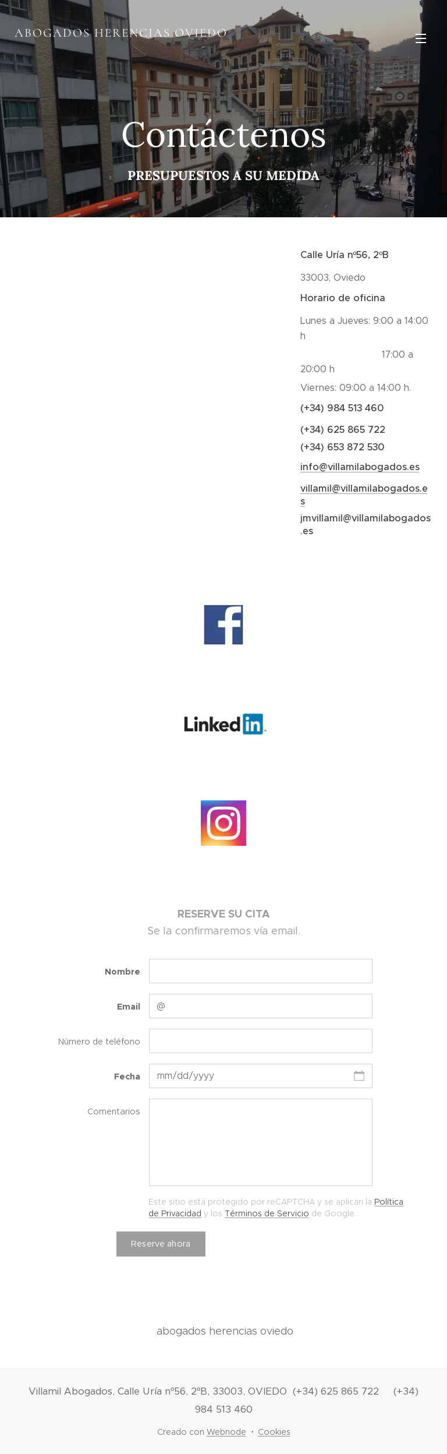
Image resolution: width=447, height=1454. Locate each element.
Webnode (226, 1432)
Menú (421, 38)
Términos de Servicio (267, 1213)
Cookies (274, 1432)
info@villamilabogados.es (359, 467)
